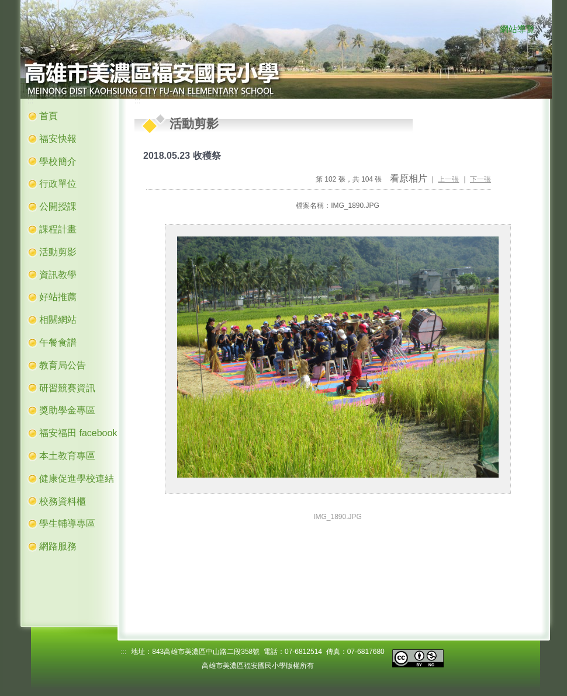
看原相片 (408, 178)
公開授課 (58, 206)
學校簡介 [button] (58, 161)
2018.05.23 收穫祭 (182, 156)
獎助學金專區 (67, 410)
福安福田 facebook (78, 433)
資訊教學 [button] (58, 275)
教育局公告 (62, 365)
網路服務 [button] (58, 546)
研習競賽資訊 (67, 388)
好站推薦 (58, 297)
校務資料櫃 (62, 501)
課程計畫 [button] (58, 229)
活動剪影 (58, 252)
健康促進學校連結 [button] (76, 478)
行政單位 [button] (58, 184)
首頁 (48, 116)
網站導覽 (517, 29)
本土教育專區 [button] (67, 456)
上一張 (448, 179)
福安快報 (58, 139)
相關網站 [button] (58, 320)
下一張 (480, 179)
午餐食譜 (58, 342)
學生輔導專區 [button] (67, 523)
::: (488, 30)
